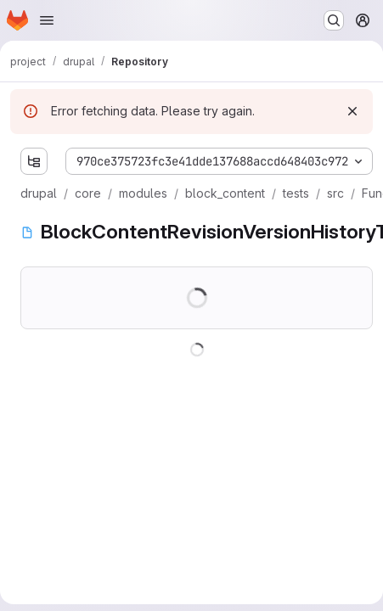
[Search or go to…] (334, 20)
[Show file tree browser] (34, 161)
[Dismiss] (352, 111)
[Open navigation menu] (46, 20)
